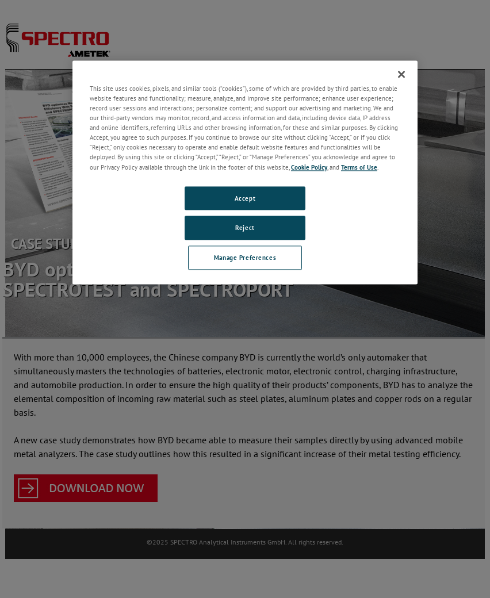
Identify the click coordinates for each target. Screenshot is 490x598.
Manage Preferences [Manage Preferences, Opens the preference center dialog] (245, 258)
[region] (245, 172)
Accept (245, 198)
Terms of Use (359, 167)
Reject (244, 228)
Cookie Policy (309, 167)
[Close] (401, 74)
